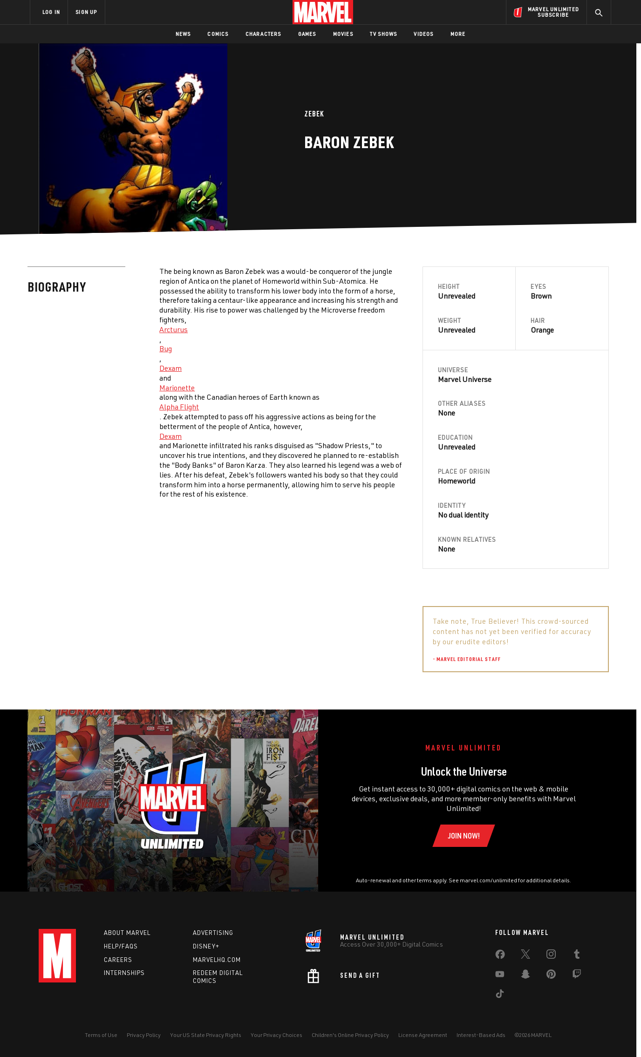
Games (307, 33)
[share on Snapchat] (525, 976)
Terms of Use (101, 1034)
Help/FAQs (121, 946)
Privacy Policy (144, 1034)
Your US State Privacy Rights (205, 1034)
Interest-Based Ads (481, 1034)
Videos (423, 33)
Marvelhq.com (217, 959)
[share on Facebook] (500, 956)
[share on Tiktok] (500, 995)
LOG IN (51, 11)
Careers (118, 959)
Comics (217, 33)
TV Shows (383, 33)
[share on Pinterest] (551, 976)
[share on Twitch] (576, 976)
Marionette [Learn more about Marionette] (177, 387)
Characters (263, 33)
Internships (124, 972)
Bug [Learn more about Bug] (165, 348)
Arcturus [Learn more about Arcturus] (173, 329)
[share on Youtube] (500, 976)
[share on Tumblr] (576, 956)
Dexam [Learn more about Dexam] (170, 368)
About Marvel (127, 932)
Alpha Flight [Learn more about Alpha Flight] (179, 406)
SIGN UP (86, 11)
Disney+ (206, 946)
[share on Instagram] (551, 956)
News (183, 33)
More (458, 33)
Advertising (213, 932)
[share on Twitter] (525, 956)
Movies (343, 33)
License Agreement (422, 1034)
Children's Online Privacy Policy (350, 1034)
